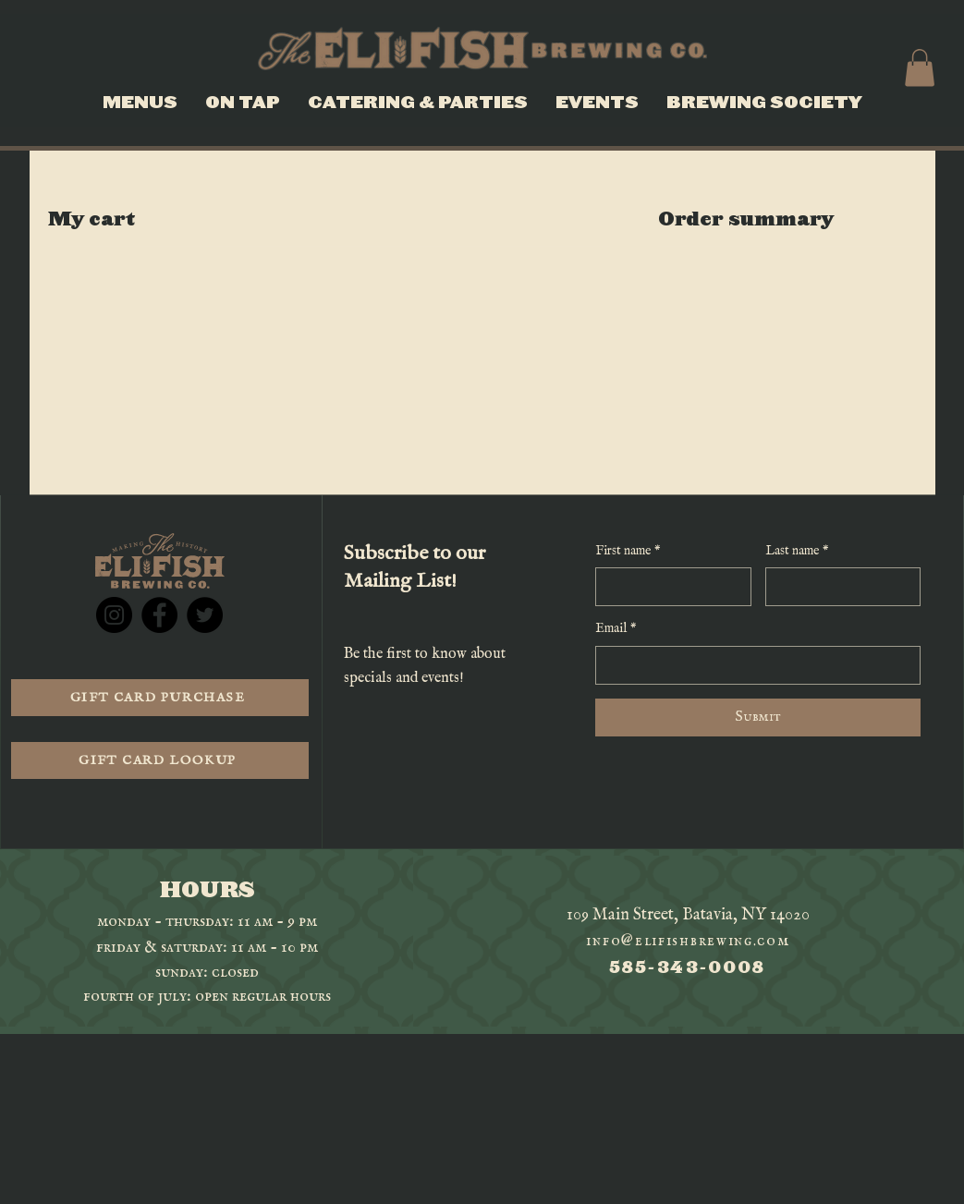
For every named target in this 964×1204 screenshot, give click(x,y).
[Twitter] (205, 615)
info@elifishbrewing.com (687, 941)
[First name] (667, 586)
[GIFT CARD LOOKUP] (160, 760)
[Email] (752, 665)
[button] (919, 68)
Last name (797, 551)
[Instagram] (114, 615)
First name (628, 551)
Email (616, 629)
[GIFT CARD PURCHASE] (160, 697)
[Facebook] (159, 615)
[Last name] (837, 586)
